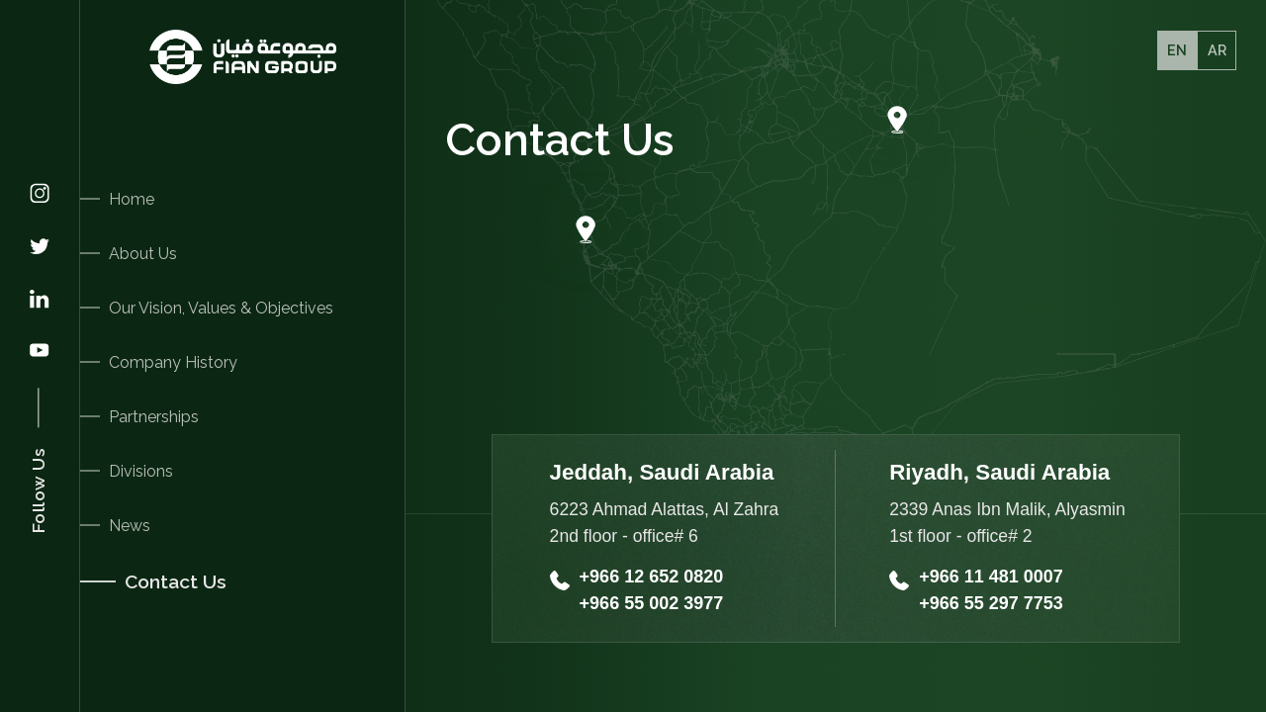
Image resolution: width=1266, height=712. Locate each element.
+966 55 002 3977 (652, 603)
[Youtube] (39, 352)
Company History (173, 362)
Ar (1217, 50)
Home (131, 199)
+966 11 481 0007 (991, 576)
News (129, 525)
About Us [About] (143, 253)
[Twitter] (39, 248)
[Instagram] (39, 195)
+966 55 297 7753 (991, 603)
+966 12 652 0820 (652, 576)
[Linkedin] (39, 300)
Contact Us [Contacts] (175, 581)
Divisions (141, 471)
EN (1177, 50)
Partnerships (154, 416)
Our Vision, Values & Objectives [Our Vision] (221, 308)
